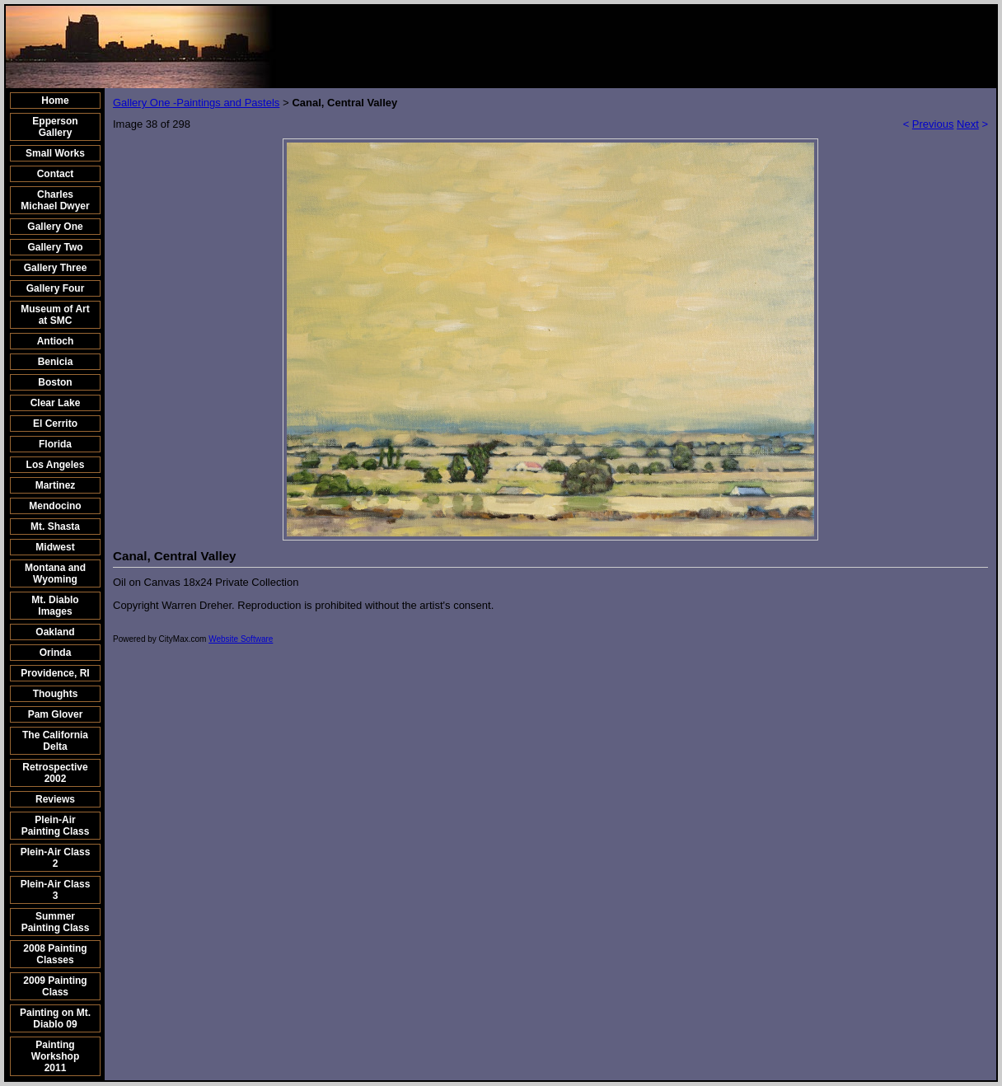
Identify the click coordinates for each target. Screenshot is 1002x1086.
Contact (55, 174)
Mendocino (55, 506)
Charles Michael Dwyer (55, 200)
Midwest (54, 547)
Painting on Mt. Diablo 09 (55, 1018)
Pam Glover (55, 714)
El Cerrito (55, 423)
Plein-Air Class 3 (56, 889)
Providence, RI (55, 673)
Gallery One (54, 226)
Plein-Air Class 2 (56, 857)
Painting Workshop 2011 (55, 1056)
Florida (55, 444)
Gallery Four (55, 288)
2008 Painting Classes (55, 954)
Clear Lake (55, 403)
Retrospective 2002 (54, 772)
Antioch (55, 341)
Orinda (56, 652)
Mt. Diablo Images (54, 605)
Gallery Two (54, 247)
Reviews (55, 799)
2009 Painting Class (55, 986)
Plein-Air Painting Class (55, 825)
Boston (55, 382)
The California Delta (55, 740)
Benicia (55, 361)
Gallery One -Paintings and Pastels (196, 102)
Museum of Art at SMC (55, 314)
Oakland (54, 632)
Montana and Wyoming (55, 573)
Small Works (55, 153)
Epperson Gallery (54, 126)
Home (54, 100)
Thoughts (55, 694)
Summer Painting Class (55, 922)
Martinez (55, 485)
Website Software (240, 639)
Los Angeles (55, 464)
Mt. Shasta (55, 526)
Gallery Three (55, 268)
